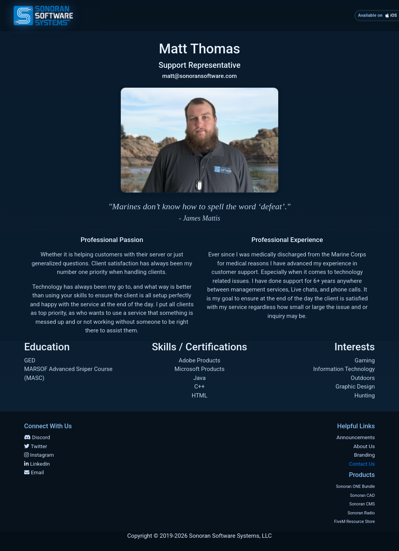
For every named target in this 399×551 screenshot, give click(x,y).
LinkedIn (37, 464)
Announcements (356, 437)
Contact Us (362, 464)
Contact (329, 15)
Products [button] (273, 15)
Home (126, 15)
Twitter (35, 446)
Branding (219, 15)
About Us (364, 446)
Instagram (39, 455)
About (170, 15)
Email (34, 472)
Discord (37, 437)
